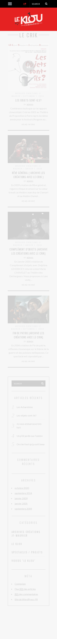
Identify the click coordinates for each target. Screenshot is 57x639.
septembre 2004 (23, 508)
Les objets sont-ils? (28, 100)
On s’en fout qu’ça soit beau (31, 444)
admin (30, 104)
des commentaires (26, 594)
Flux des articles (25, 589)
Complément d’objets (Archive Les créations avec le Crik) (28, 251)
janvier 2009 (21, 498)
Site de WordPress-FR (26, 599)
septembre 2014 (23, 493)
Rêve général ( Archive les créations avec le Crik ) (28, 175)
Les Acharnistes (25, 407)
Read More (28, 124)
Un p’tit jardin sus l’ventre (30, 435)
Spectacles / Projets (27, 552)
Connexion (20, 583)
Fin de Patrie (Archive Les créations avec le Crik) (28, 335)
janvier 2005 (21, 503)
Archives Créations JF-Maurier (26, 533)
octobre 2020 (22, 487)
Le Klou (17, 544)
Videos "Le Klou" (23, 561)
